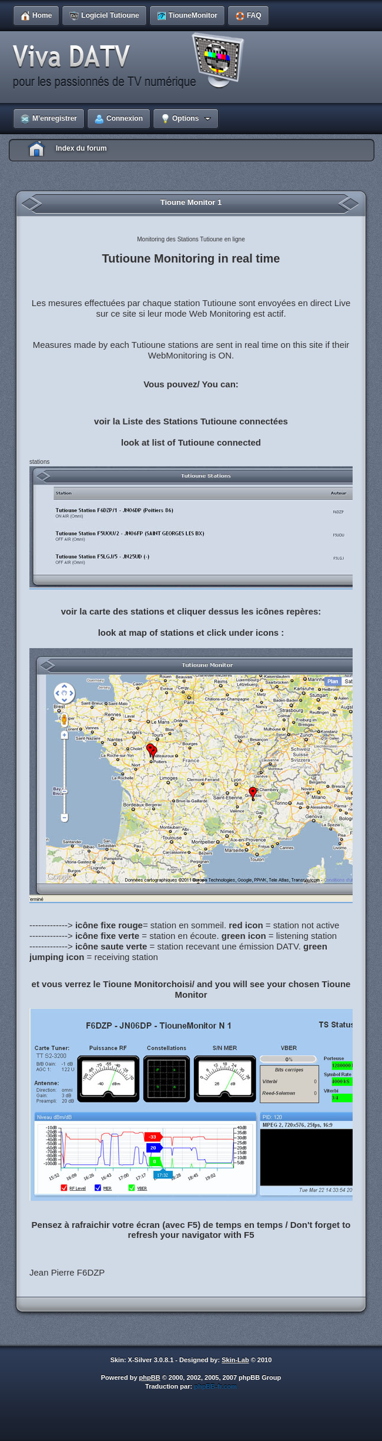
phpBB (149, 1377)
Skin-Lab (235, 1359)
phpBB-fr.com (215, 1386)
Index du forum (81, 148)
